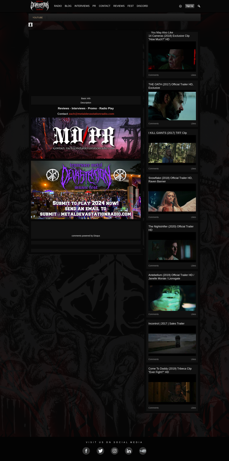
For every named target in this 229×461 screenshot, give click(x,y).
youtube (38, 17)
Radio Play (106, 108)
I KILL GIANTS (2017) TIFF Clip (167, 132)
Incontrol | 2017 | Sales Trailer (166, 323)
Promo (93, 108)
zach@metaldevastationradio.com (91, 113)
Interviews (79, 108)
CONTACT (104, 6)
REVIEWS (119, 6)
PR (94, 6)
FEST (131, 6)
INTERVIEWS (82, 6)
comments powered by (86, 236)
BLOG (68, 6)
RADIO (58, 6)
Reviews (64, 108)
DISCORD (142, 6)
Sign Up (189, 6)
